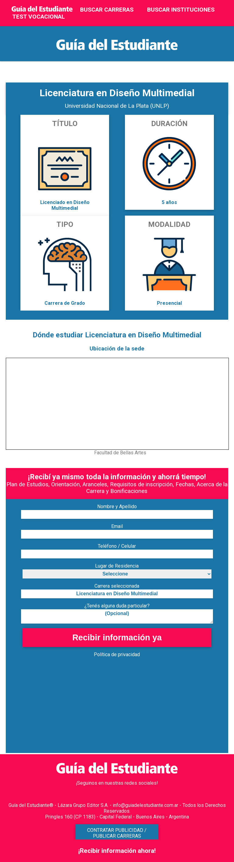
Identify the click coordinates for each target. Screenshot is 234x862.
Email (117, 526)
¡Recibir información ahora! (117, 850)
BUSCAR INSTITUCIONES (180, 9)
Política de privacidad (117, 654)
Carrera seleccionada (116, 586)
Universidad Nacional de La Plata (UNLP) (117, 105)
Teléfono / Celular (117, 546)
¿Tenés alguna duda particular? (117, 606)
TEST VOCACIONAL (38, 16)
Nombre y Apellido (117, 506)
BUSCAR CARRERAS (106, 9)
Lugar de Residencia (117, 566)
